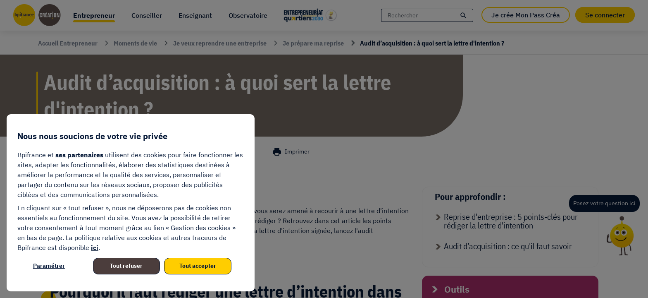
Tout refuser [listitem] (126, 265)
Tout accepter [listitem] (197, 265)
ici (94, 247)
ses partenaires (79, 155)
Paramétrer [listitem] (49, 265)
